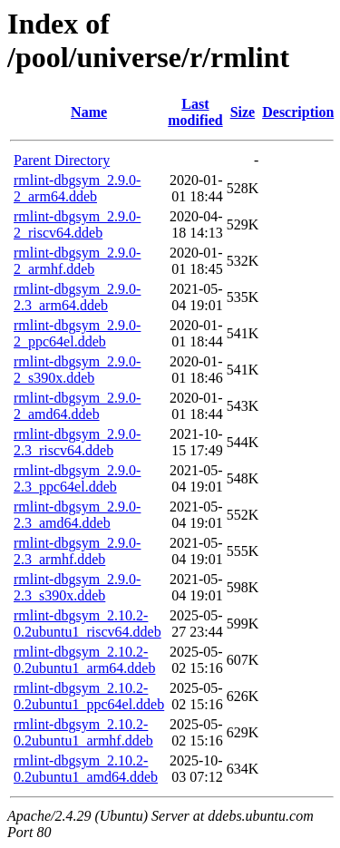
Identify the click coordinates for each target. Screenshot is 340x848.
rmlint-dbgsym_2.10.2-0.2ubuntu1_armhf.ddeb (83, 732)
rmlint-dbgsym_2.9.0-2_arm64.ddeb (77, 188)
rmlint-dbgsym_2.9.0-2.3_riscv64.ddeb (77, 442)
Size (243, 112)
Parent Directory (62, 160)
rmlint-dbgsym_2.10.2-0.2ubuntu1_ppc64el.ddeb (89, 696)
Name (89, 112)
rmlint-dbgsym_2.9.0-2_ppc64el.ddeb (77, 333)
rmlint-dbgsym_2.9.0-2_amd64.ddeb (77, 406)
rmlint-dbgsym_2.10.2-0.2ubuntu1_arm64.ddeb (84, 660)
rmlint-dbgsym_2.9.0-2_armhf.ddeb (77, 261)
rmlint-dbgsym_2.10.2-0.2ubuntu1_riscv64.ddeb (87, 623)
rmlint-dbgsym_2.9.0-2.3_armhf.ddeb (77, 551)
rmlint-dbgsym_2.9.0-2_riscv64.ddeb (77, 224)
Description (298, 112)
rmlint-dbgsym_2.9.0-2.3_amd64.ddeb (77, 515)
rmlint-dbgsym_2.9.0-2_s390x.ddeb (77, 369)
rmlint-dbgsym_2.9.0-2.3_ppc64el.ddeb (77, 478)
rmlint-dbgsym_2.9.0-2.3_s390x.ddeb (77, 587)
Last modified (195, 112)
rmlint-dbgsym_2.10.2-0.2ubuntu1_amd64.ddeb (86, 769)
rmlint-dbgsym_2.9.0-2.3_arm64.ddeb (77, 297)
